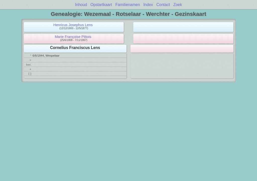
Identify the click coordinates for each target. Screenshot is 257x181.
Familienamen (127, 5)
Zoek (177, 5)
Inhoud (81, 5)
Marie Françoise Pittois (73, 37)
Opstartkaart (101, 5)
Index (148, 5)
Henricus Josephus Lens (73, 25)
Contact (163, 5)
